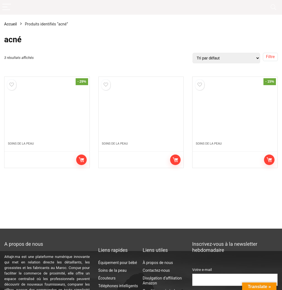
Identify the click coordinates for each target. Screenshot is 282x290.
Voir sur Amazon (81, 159)
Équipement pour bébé (117, 262)
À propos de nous (158, 262)
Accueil (10, 24)
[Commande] (226, 58)
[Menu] (6, 7)
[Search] (273, 7)
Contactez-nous (156, 270)
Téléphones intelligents (118, 286)
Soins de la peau (21, 143)
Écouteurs (107, 278)
